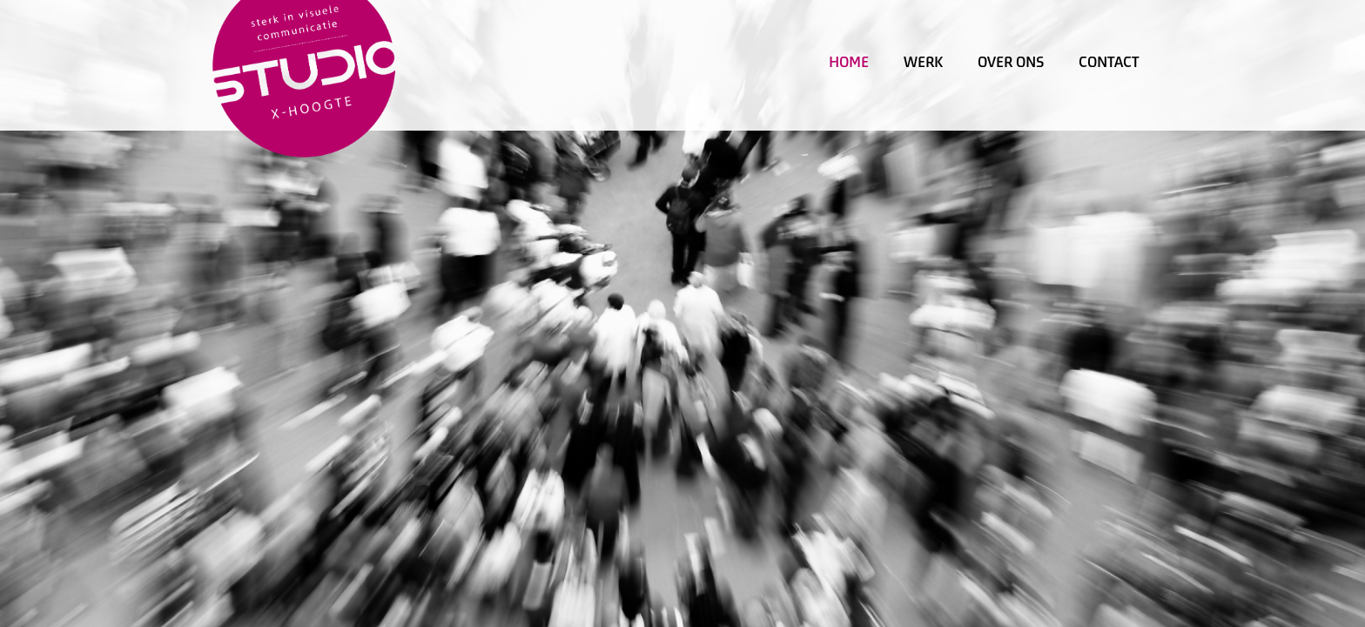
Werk (923, 62)
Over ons (1011, 62)
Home (849, 62)
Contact (1109, 62)
